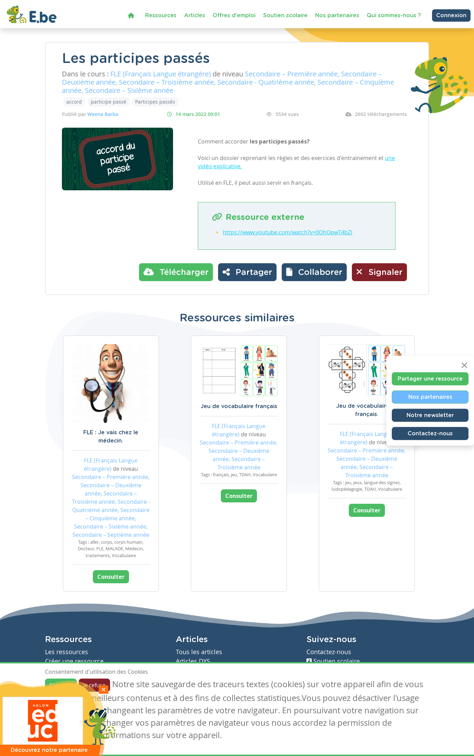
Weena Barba (102, 114)
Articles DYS (193, 661)
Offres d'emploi (234, 15)
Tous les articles (199, 652)
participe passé (108, 101)
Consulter (111, 577)
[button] (314, 272)
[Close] (464, 365)
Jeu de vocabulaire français (239, 406)
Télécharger (175, 272)
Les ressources (66, 652)
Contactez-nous (430, 433)
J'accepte (61, 685)
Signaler (379, 272)
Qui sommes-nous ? (394, 15)
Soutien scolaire (285, 15)
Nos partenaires (337, 15)
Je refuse (94, 685)
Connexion (451, 15)
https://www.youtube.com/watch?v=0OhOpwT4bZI (287, 232)
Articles (194, 15)
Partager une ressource (430, 378)
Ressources (160, 15)
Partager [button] (247, 272)
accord (74, 101)
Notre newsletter (430, 415)
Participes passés (155, 101)
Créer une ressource (74, 661)
